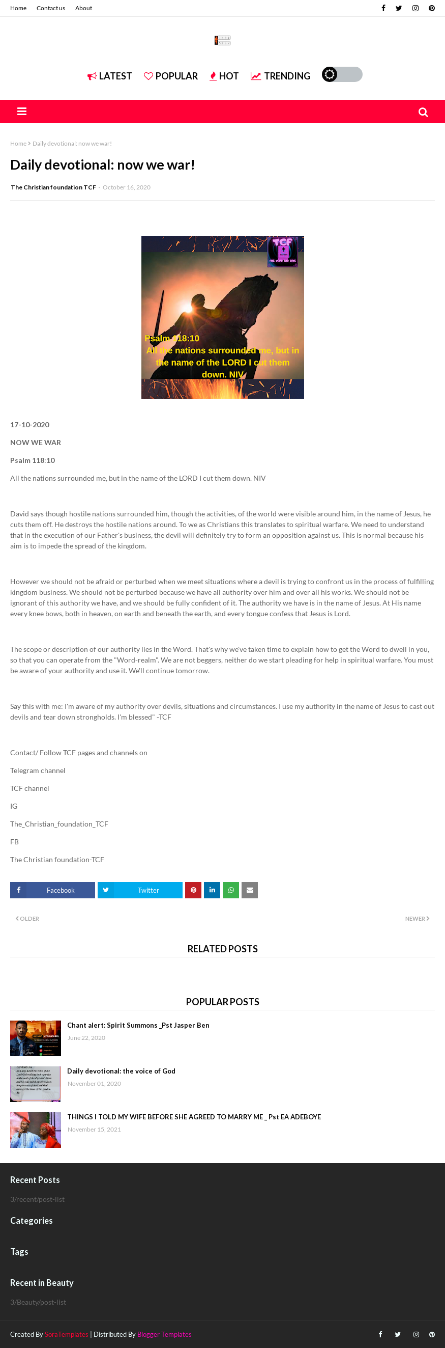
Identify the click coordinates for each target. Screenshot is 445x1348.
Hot (224, 75)
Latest (109, 75)
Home (18, 8)
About (83, 8)
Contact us (51, 8)
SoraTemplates (66, 1334)
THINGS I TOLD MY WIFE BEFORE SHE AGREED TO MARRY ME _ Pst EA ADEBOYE (194, 1117)
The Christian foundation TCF (53, 187)
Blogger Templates (164, 1334)
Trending (280, 75)
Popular (171, 75)
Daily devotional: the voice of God (121, 1071)
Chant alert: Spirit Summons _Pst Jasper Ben (138, 1025)
